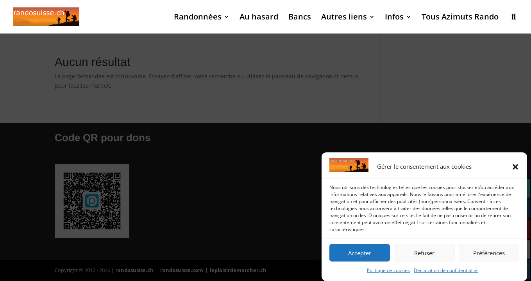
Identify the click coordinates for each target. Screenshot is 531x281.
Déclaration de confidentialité (446, 270)
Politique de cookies (388, 270)
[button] (515, 167)
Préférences (489, 253)
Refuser (424, 253)
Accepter (359, 253)
